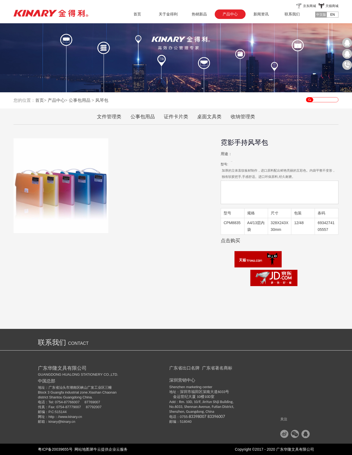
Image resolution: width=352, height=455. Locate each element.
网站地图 (81, 449)
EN (332, 15)
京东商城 (309, 6)
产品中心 (56, 100)
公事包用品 (79, 100)
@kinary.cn (66, 422)
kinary (53, 422)
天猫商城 (331, 6)
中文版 (321, 15)
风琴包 (101, 100)
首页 (137, 14)
